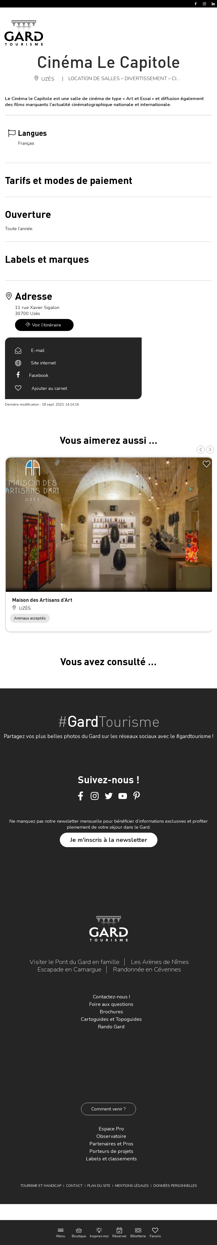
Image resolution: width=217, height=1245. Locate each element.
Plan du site (98, 1185)
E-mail (38, 350)
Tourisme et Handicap (40, 1185)
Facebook (38, 375)
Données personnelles (175, 1185)
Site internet (43, 363)
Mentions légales (132, 1185)
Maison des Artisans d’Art (42, 599)
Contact (74, 1185)
